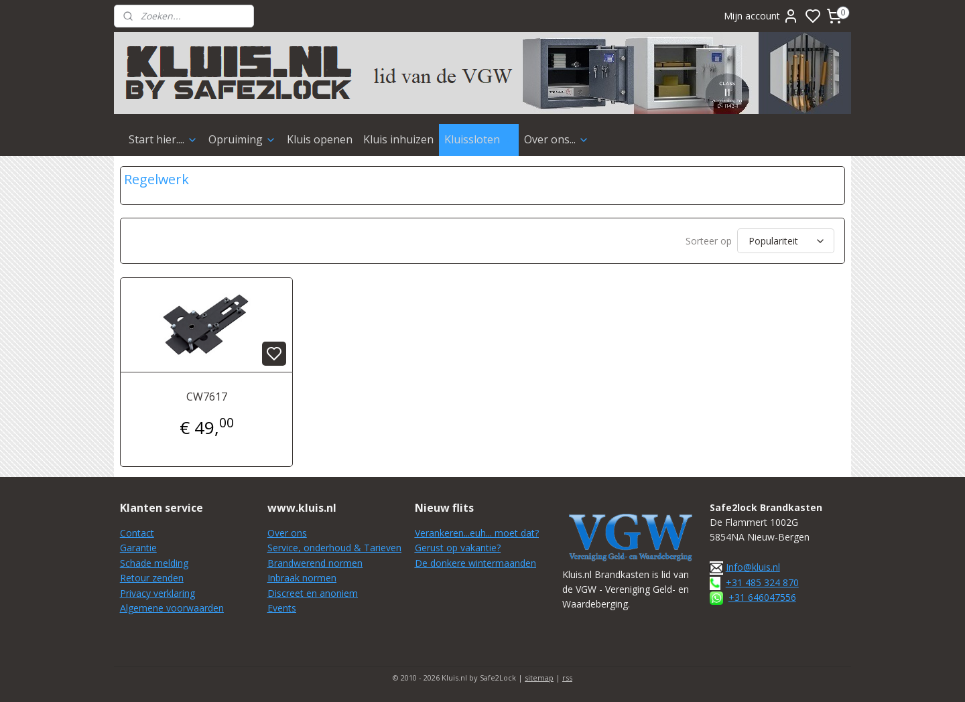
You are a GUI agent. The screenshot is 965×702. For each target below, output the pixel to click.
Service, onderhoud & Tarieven (334, 547)
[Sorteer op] (786, 241)
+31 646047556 (762, 597)
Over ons (287, 532)
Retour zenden (152, 577)
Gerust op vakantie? (458, 547)
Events (281, 608)
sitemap (539, 678)
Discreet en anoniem (312, 593)
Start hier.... (163, 139)
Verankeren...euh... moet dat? (477, 532)
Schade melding (154, 563)
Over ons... (556, 139)
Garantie (138, 547)
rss (567, 678)
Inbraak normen (301, 577)
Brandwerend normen (315, 563)
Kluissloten (478, 139)
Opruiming (242, 139)
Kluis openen (319, 139)
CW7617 (206, 396)
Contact (137, 532)
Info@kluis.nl (753, 567)
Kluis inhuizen (398, 139)
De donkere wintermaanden (475, 563)
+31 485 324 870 (762, 582)
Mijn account (761, 16)
